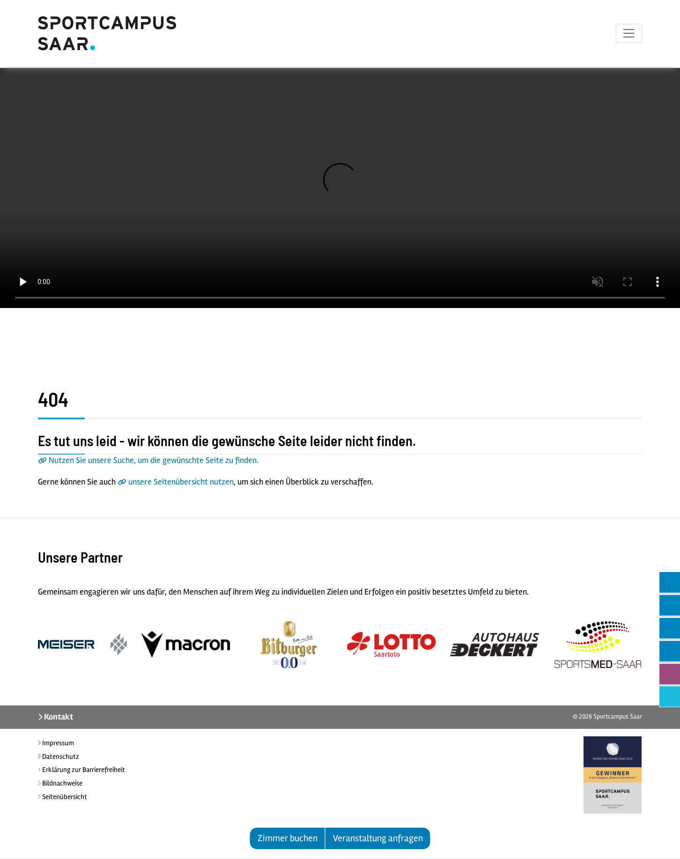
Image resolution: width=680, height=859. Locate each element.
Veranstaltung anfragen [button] (378, 838)
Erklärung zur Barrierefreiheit (83, 769)
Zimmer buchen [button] (288, 838)
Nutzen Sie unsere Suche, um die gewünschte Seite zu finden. (154, 460)
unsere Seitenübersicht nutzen (181, 482)
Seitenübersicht (64, 797)
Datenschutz (60, 756)
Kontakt (58, 717)
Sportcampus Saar (617, 716)
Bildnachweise (61, 783)
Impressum (57, 743)
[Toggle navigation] (629, 34)
